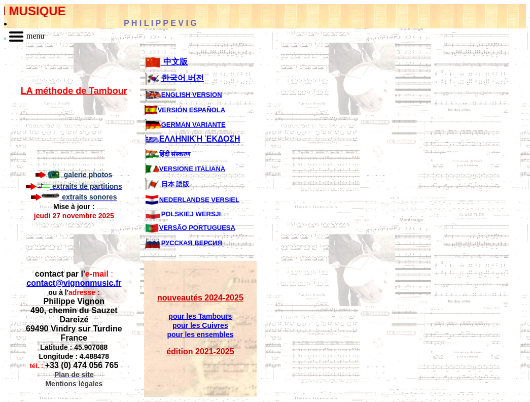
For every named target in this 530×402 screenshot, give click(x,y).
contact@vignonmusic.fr (73, 283)
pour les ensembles (200, 334)
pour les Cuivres (200, 325)
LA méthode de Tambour (74, 91)
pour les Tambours (200, 316)
